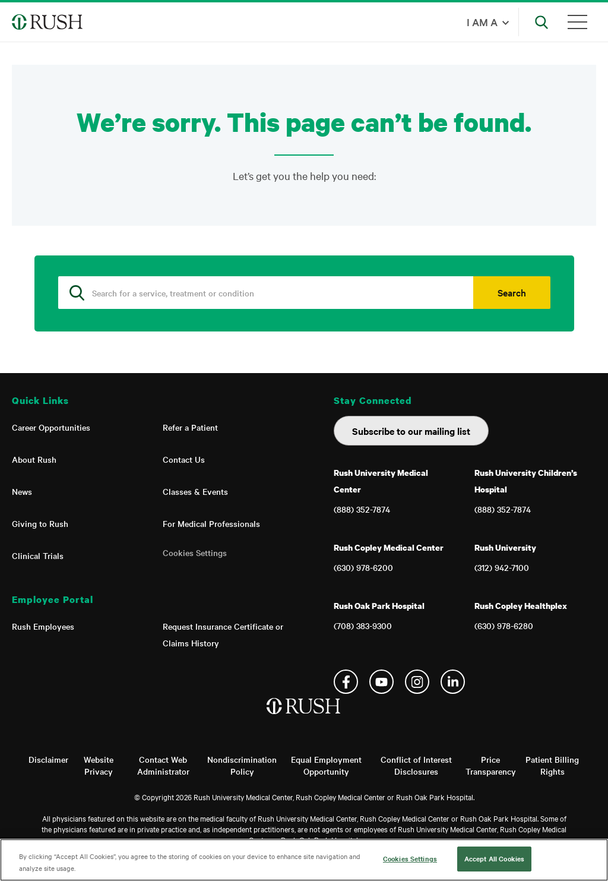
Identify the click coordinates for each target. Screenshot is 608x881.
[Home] (304, 718)
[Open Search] (541, 22)
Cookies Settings (195, 552)
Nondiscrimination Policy (242, 765)
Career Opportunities (51, 427)
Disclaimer (48, 759)
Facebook (346, 682)
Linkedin (453, 682)
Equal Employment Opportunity (326, 765)
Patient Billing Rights (552, 765)
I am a (482, 22)
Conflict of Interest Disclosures (416, 765)
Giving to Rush (40, 523)
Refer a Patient (190, 427)
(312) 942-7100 (501, 567)
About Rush (34, 459)
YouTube (381, 682)
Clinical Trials (38, 555)
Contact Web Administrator (163, 765)
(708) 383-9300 (363, 625)
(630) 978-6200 (363, 567)
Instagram (417, 682)
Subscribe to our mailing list (411, 430)
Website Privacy (98, 765)
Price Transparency (491, 765)
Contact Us (184, 459)
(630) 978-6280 (503, 625)
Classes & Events (195, 491)
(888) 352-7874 (362, 509)
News (22, 491)
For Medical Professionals (211, 523)
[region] (304, 860)
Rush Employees (43, 626)
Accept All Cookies (494, 858)
